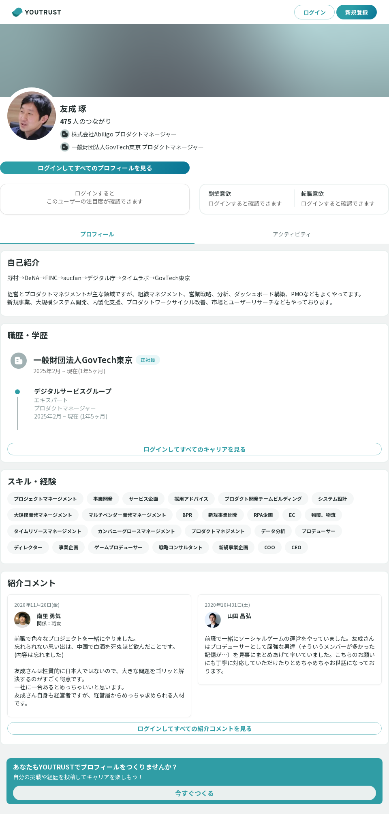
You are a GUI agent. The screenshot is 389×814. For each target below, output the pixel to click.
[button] (85, 121)
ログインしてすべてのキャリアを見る (194, 449)
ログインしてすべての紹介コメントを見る (194, 728)
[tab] (97, 234)
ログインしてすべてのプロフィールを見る (95, 168)
